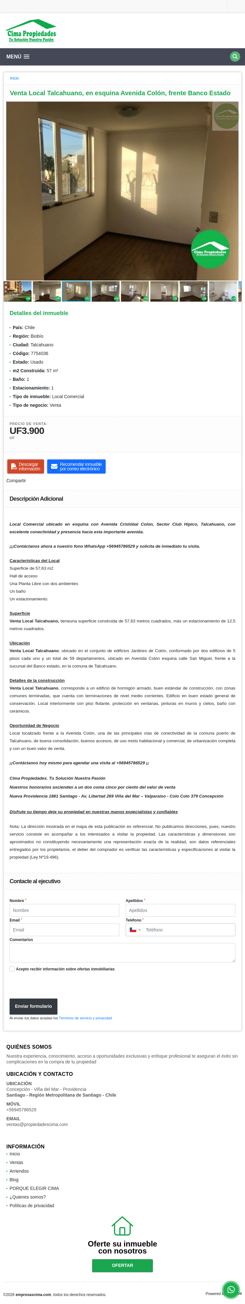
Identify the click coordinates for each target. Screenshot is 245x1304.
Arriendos (19, 1171)
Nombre (18, 900)
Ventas (16, 1162)
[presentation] (54, 986)
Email (16, 920)
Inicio (14, 78)
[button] (236, 107)
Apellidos (135, 900)
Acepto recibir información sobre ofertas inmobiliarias (65, 969)
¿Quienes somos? (28, 1197)
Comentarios (21, 939)
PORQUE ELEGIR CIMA (34, 1188)
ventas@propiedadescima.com (37, 1124)
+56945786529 (21, 1109)
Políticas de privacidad (32, 1205)
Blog (14, 1179)
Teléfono (135, 920)
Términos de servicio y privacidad (85, 1018)
